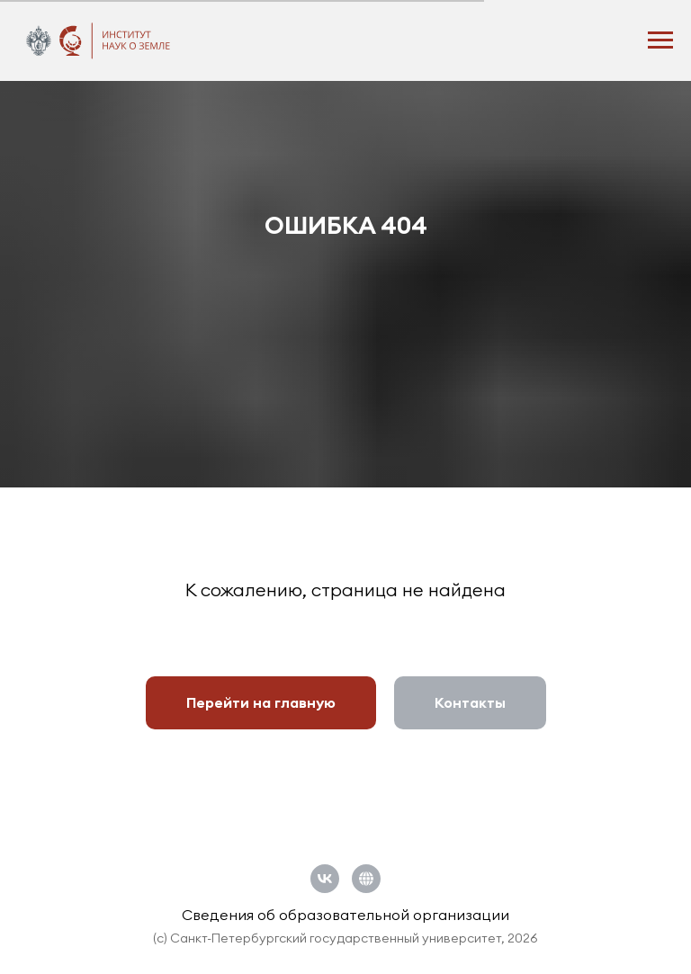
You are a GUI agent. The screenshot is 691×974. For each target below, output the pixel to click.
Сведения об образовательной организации (345, 915)
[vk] (324, 878)
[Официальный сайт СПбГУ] (366, 878)
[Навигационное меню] (660, 40)
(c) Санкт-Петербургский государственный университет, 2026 (345, 938)
